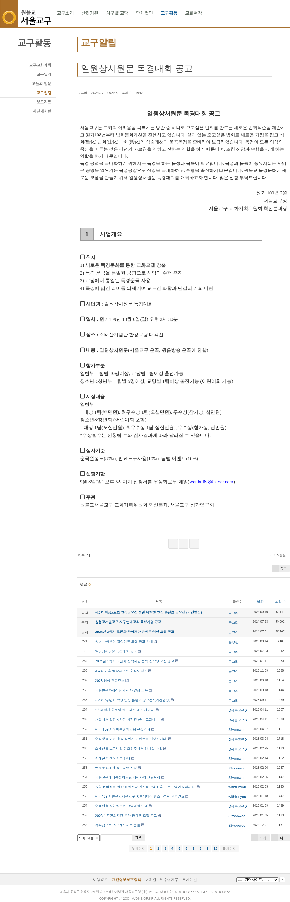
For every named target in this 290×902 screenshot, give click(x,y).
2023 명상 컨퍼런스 (110, 680)
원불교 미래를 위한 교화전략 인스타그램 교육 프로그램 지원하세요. (145, 787)
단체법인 (144, 13)
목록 (279, 568)
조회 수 (280, 601)
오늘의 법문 (41, 84)
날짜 (260, 601)
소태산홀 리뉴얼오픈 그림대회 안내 (121, 806)
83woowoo (236, 729)
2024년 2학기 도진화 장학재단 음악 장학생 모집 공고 (134, 631)
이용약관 (100, 880)
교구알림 (44, 93)
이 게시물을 (278, 555)
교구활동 (169, 13)
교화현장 (193, 13)
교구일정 (44, 74)
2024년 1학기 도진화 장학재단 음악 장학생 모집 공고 (134, 661)
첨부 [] (83, 555)
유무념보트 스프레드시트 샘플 (117, 825)
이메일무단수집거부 (161, 880)
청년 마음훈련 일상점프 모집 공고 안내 (124, 641)
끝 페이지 (229, 848)
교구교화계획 (40, 65)
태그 (279, 837)
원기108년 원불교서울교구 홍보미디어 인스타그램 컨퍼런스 (140, 796)
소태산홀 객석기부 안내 (112, 758)
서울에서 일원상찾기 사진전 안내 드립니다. (127, 719)
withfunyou (237, 787)
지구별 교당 (117, 13)
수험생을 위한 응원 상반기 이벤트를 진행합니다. (131, 739)
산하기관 (89, 13)
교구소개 (65, 13)
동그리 (82, 92)
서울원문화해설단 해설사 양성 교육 (121, 690)
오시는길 (189, 880)
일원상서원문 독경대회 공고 (137, 68)
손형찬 (233, 642)
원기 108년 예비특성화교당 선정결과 (122, 729)
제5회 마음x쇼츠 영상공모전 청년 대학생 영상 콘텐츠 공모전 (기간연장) (148, 612)
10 (215, 848)
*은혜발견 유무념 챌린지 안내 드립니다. (125, 710)
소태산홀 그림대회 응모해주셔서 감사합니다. (128, 748)
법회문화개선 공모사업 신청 (116, 768)
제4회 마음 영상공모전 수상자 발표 (121, 670)
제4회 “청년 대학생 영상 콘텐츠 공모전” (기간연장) (132, 700)
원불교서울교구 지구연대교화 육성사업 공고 (128, 622)
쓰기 (259, 837)
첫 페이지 (138, 848)
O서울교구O (237, 710)
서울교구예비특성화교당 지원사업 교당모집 (127, 777)
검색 (138, 837)
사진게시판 (42, 111)
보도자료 (44, 102)
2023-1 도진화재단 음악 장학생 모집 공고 (126, 815)
